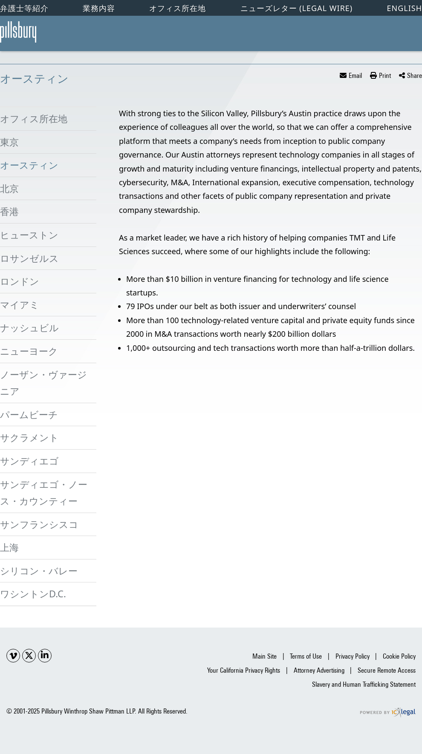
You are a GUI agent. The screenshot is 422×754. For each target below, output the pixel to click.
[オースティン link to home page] (18, 32)
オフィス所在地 (177, 8)
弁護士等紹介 (24, 8)
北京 (9, 188)
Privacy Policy (352, 656)
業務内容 (99, 8)
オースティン (29, 164)
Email (355, 75)
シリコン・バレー (39, 570)
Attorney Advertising (319, 670)
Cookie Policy (399, 656)
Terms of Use (306, 656)
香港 (9, 211)
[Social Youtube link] (13, 655)
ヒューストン (29, 234)
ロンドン (19, 281)
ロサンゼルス (29, 258)
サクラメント (29, 437)
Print (385, 75)
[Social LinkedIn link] (45, 655)
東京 (9, 141)
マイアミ (19, 304)
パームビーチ (29, 414)
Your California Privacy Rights (243, 670)
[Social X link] (29, 655)
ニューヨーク (29, 350)
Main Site (264, 656)
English (404, 8)
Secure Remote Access (387, 670)
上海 (9, 547)
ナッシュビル (29, 327)
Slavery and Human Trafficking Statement (364, 684)
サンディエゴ (29, 460)
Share (414, 75)
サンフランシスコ (39, 524)
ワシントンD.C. (33, 593)
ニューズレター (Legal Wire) (296, 8)
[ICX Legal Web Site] (388, 712)
